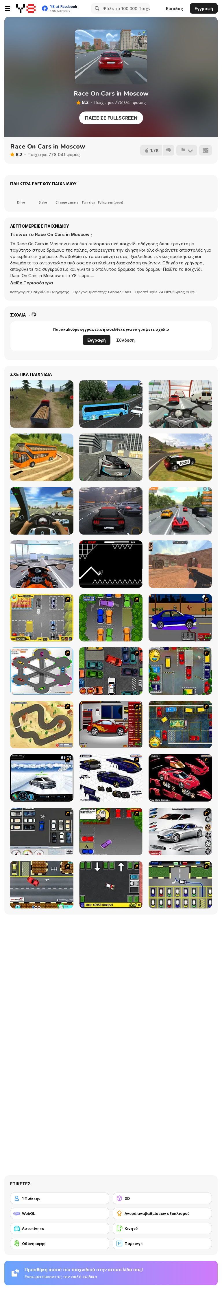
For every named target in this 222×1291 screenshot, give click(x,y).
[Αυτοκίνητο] (59, 1228)
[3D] (162, 1198)
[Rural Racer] (41, 724)
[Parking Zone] (41, 671)
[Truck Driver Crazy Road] (41, 404)
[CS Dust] (180, 564)
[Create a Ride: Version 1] (180, 617)
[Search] (96, 8)
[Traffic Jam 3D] (41, 511)
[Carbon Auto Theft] (111, 671)
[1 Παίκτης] (59, 1198)
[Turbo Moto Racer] (180, 404)
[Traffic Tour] (111, 511)
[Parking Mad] (111, 884)
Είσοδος (174, 8)
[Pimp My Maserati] (180, 831)
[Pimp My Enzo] (180, 778)
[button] (31, 283)
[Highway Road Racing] (180, 511)
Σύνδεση (125, 340)
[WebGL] (59, 1213)
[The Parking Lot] (41, 884)
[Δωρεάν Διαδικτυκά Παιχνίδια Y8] (26, 8)
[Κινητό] (162, 1228)
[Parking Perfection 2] (111, 617)
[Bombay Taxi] (180, 671)
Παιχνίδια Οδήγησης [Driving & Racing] (50, 292)
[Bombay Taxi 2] (180, 724)
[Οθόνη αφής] (59, 1243)
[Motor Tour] (41, 564)
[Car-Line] (180, 884)
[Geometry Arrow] (111, 564)
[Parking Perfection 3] (111, 831)
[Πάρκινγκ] (162, 1243)
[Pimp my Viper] (111, 778)
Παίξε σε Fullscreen (111, 118)
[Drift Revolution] (41, 778)
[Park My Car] (41, 617)
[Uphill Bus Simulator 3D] (41, 457)
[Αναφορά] (186, 150)
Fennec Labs (119, 292)
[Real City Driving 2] (111, 457)
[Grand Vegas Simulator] (180, 457)
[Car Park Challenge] (41, 831)
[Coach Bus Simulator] (111, 404)
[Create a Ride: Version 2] (111, 724)
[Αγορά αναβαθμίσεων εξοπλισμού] (162, 1213)
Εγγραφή (204, 8)
